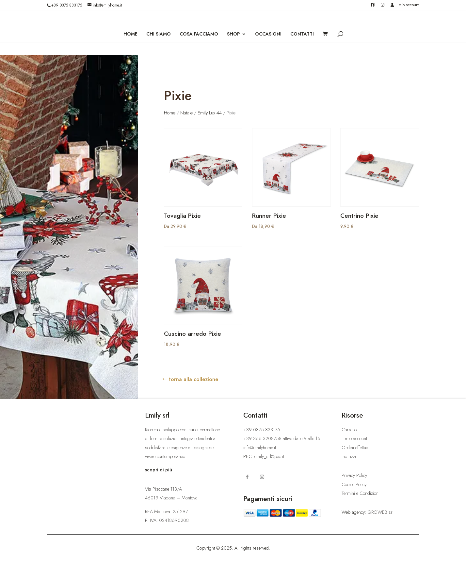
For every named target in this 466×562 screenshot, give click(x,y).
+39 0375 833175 (66, 5)
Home (169, 112)
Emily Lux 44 (210, 112)
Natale (186, 112)
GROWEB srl (380, 512)
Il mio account (405, 5)
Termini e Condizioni (360, 493)
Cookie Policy (354, 484)
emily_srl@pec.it (269, 456)
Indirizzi (349, 456)
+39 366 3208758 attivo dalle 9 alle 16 (281, 438)
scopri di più (158, 469)
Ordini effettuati (356, 447)
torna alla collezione (193, 379)
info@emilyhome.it (259, 447)
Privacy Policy (354, 475)
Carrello (349, 429)
